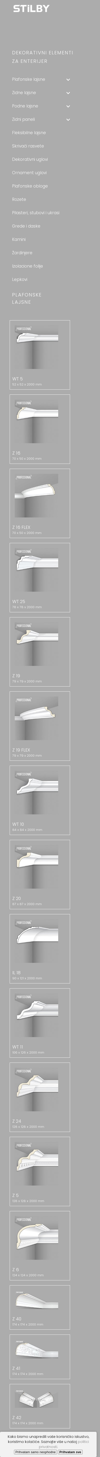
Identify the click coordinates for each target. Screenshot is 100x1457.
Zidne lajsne (41, 93)
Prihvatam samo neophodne (35, 1452)
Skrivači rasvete (28, 146)
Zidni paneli (41, 119)
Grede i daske (26, 226)
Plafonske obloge (30, 186)
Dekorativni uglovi (30, 159)
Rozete (19, 199)
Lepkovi (19, 279)
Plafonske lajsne (41, 79)
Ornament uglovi (29, 173)
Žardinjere (22, 253)
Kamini (19, 239)
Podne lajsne (41, 106)
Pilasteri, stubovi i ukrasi (35, 213)
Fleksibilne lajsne (29, 133)
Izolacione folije (27, 266)
